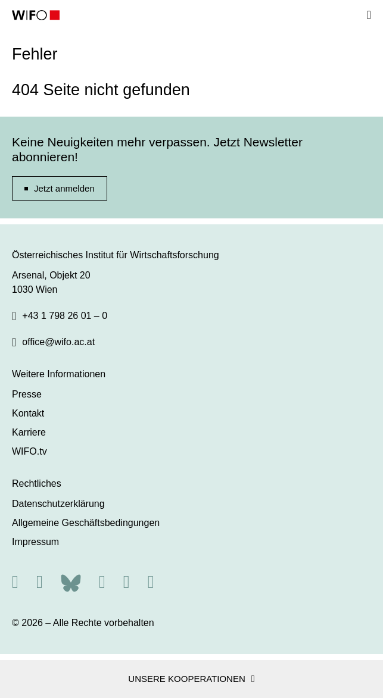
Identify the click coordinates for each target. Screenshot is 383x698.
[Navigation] (369, 15)
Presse (27, 394)
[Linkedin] (126, 581)
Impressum (35, 542)
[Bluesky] (71, 581)
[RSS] (15, 581)
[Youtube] (151, 581)
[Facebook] (102, 581)
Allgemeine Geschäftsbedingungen (86, 523)
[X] (39, 581)
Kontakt (28, 413)
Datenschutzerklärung (58, 504)
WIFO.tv (29, 451)
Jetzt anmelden (64, 188)
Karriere (29, 432)
